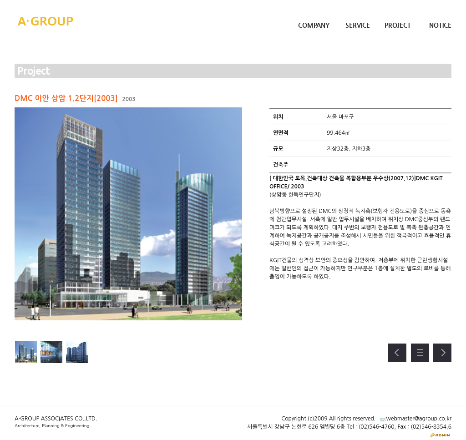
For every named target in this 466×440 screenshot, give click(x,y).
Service (357, 25)
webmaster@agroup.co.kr (418, 418)
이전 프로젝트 (397, 353)
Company (313, 25)
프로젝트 (420, 353)
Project (398, 25)
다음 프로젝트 (442, 353)
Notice (440, 25)
